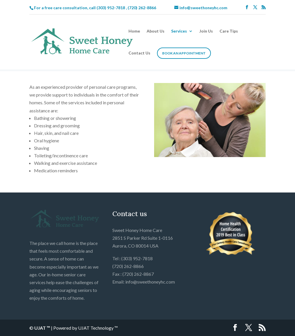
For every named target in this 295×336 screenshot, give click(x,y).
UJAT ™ (42, 328)
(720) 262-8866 (142, 7)
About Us (155, 31)
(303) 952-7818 (111, 7)
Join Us (206, 31)
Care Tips (229, 31)
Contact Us (139, 53)
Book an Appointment (184, 53)
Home (134, 31)
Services (179, 31)
